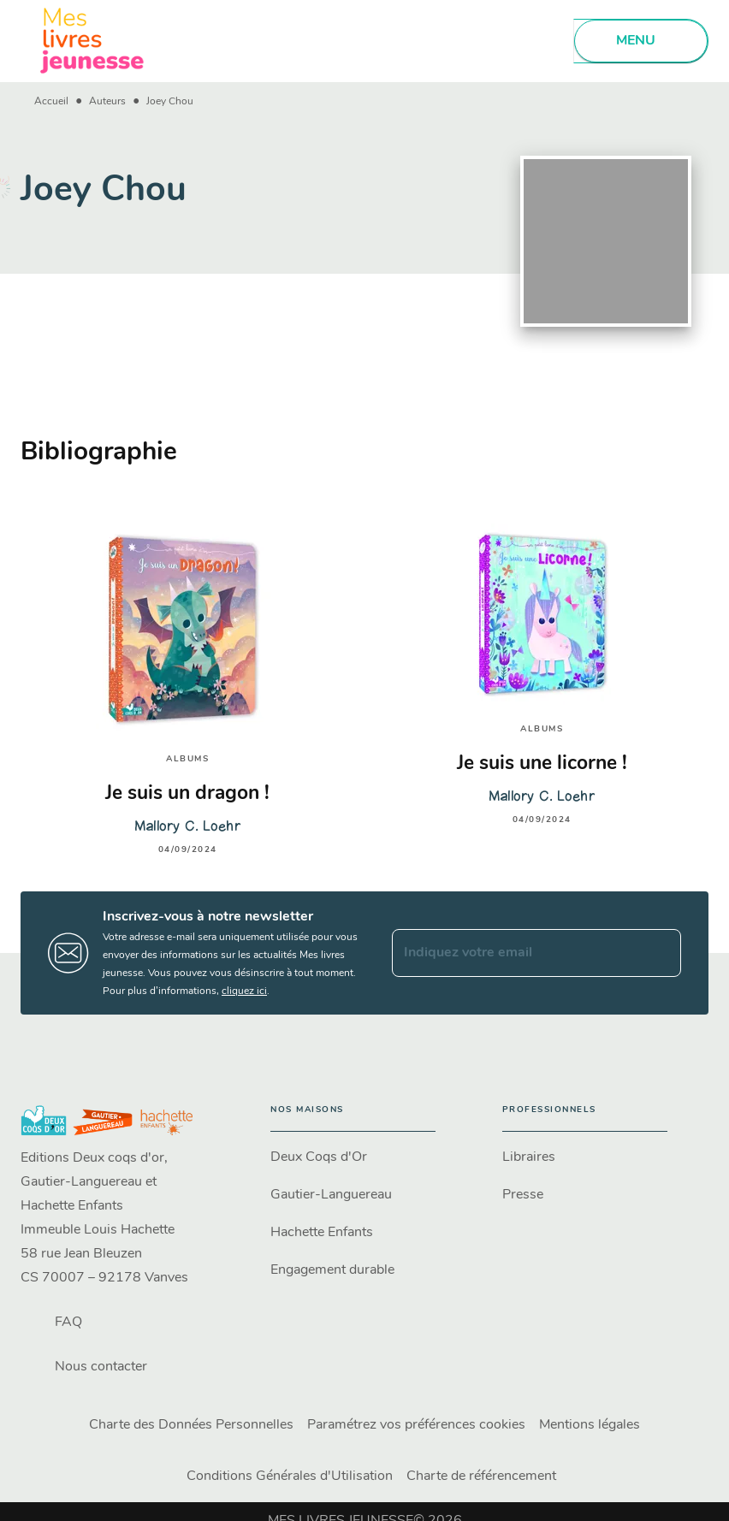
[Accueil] (92, 40)
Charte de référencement (481, 1476)
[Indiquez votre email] (515, 953)
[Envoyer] (660, 953)
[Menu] (641, 41)
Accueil (51, 102)
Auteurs (107, 102)
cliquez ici (244, 991)
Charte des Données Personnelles (191, 1425)
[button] (353, 1157)
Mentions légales (589, 1425)
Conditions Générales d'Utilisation (290, 1476)
